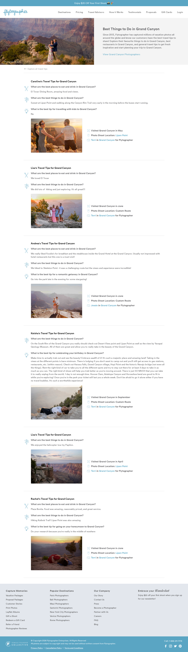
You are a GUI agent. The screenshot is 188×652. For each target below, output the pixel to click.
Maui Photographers (59, 603)
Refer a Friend (12, 624)
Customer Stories (14, 603)
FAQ (96, 620)
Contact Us (99, 599)
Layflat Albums (13, 612)
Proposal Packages (14, 599)
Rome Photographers (59, 620)
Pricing (79, 12)
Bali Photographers (58, 599)
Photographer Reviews (16, 628)
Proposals (151, 12)
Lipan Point (122, 135)
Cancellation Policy (54, 648)
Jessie (94, 305)
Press (96, 603)
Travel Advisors (96, 12)
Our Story (98, 595)
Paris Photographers (59, 595)
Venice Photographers (60, 616)
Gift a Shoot (11, 616)
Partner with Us (101, 612)
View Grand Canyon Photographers (121, 54)
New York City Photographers (64, 612)
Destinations (64, 12)
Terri (18, 61)
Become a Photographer (105, 607)
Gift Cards (166, 12)
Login (180, 12)
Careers (97, 616)
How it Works (116, 12)
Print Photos (11, 607)
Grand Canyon (107, 140)
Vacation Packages (14, 595)
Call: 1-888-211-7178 (173, 640)
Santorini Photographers (61, 607)
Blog (96, 624)
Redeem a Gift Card (15, 620)
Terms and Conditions (73, 648)
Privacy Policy (37, 648)
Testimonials (134, 12)
